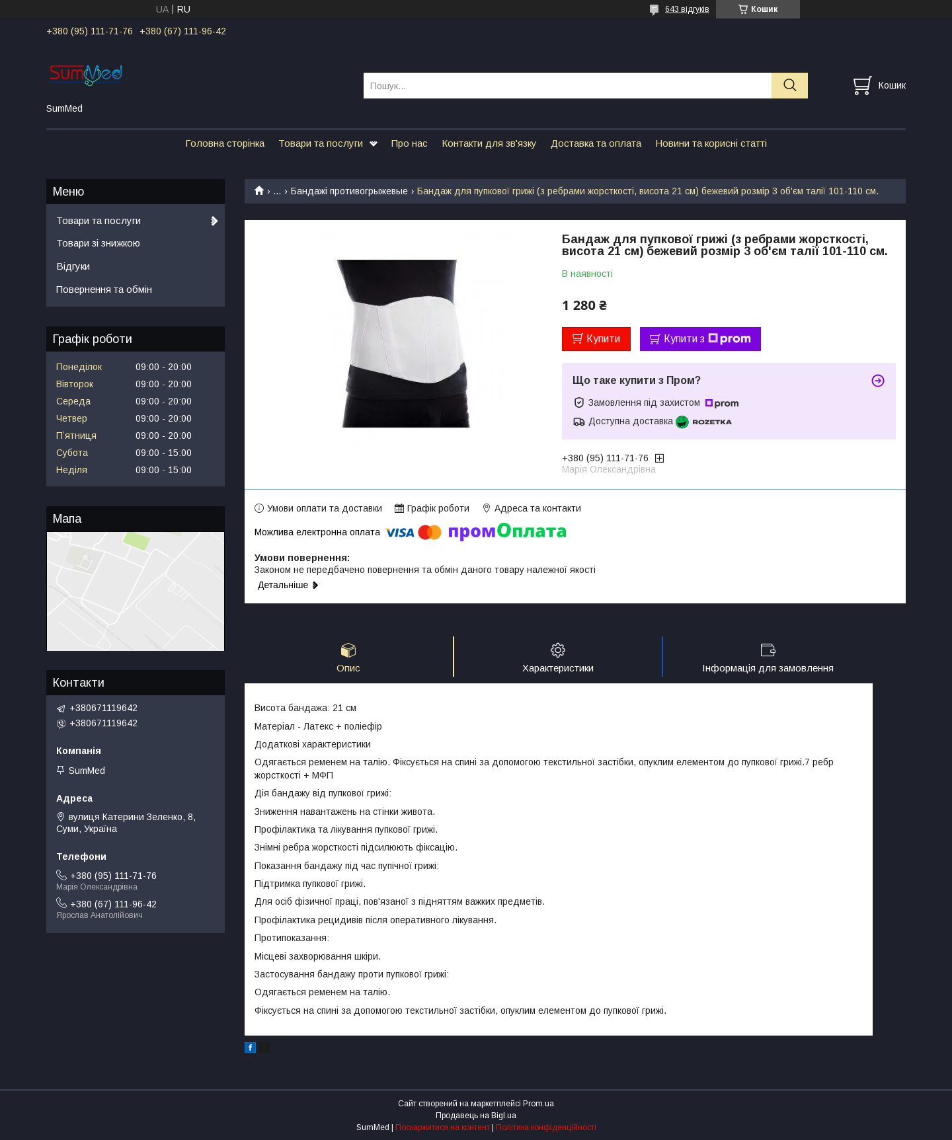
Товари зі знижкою (98, 242)
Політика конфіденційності (546, 1127)
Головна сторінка (224, 143)
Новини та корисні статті (711, 143)
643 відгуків (687, 9)
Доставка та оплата (596, 143)
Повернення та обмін (104, 289)
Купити (603, 338)
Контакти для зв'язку (489, 143)
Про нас (409, 143)
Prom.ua (538, 1103)
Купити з (707, 339)
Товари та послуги (320, 143)
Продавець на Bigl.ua (476, 1115)
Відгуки (73, 266)
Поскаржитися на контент (442, 1127)
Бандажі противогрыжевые (349, 191)
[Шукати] (790, 85)
